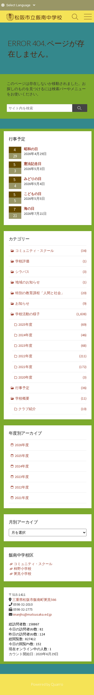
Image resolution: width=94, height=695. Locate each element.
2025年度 (52, 324)
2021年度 (52, 367)
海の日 (29, 208)
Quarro (57, 684)
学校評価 (51, 261)
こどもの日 (32, 194)
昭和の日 (31, 149)
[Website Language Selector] (20, 5)
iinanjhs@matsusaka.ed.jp (32, 614)
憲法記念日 (32, 163)
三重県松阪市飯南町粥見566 (34, 599)
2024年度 (52, 335)
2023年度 (52, 345)
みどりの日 (32, 179)
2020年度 (52, 377)
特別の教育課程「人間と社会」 (51, 293)
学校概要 (51, 398)
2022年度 (52, 356)
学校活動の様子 (51, 314)
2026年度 (22, 445)
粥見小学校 (22, 573)
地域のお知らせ (51, 282)
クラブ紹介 (52, 409)
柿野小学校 (22, 568)
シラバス (51, 271)
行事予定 (51, 388)
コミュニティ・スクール (51, 250)
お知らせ (51, 303)
